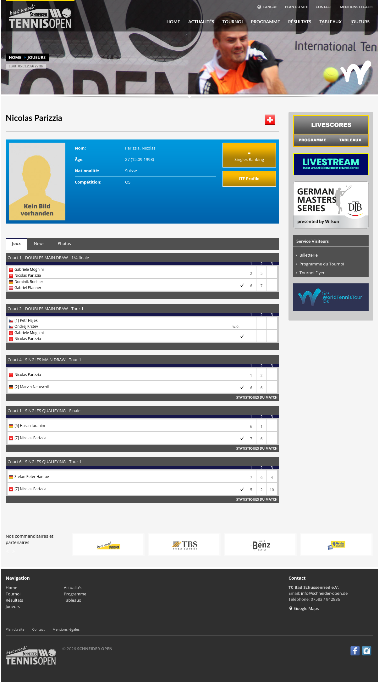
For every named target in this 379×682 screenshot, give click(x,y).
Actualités (201, 22)
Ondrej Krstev (26, 326)
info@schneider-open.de (324, 593)
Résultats (297, 22)
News (39, 243)
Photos (64, 243)
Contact (324, 7)
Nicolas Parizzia (27, 275)
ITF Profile (249, 178)
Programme (263, 22)
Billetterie (308, 255)
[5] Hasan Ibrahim (29, 425)
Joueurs (358, 22)
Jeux (16, 243)
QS (127, 182)
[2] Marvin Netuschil (31, 386)
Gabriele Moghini (29, 269)
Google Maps (303, 608)
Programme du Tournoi (321, 264)
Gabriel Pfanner (27, 287)
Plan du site (296, 7)
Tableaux (329, 22)
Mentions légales (356, 7)
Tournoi (231, 22)
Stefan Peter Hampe (31, 476)
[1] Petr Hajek (26, 320)
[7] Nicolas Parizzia (30, 437)
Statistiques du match (256, 397)
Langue (267, 7)
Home (173, 22)
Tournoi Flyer (312, 273)
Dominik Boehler (28, 281)
